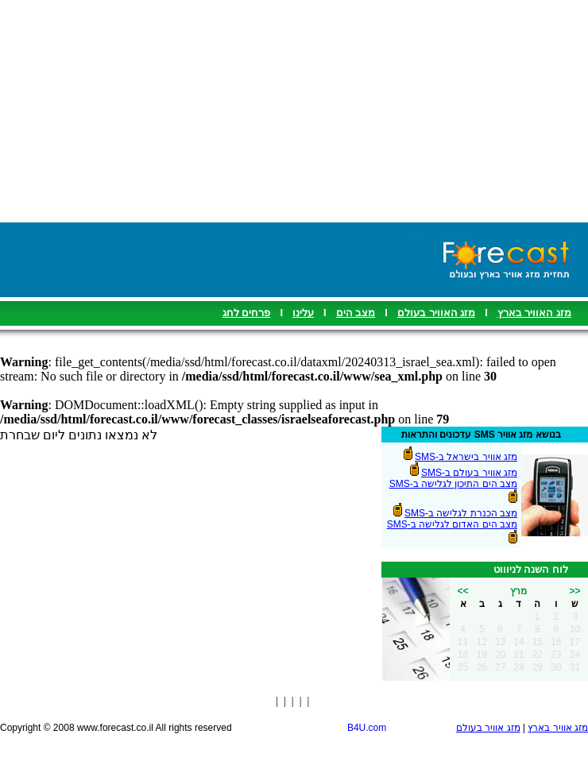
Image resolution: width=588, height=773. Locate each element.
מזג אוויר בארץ (558, 727)
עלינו (303, 313)
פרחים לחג (246, 313)
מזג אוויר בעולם (488, 727)
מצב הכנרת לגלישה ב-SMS (460, 513)
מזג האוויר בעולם (436, 313)
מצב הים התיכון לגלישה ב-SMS (453, 483)
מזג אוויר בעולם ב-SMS (469, 472)
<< (462, 591)
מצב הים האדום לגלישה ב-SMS (452, 524)
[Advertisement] (294, 111)
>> (574, 591)
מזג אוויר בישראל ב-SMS (466, 456)
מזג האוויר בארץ (534, 313)
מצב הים (356, 313)
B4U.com (366, 727)
